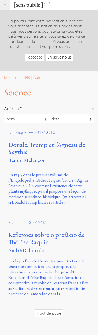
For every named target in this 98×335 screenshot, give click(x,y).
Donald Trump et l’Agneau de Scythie (46, 148)
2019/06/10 (44, 132)
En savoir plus (59, 57)
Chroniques (18, 132)
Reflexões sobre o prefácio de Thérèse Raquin (46, 239)
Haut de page (49, 313)
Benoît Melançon (27, 160)
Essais (13, 222)
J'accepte (34, 57)
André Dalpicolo (26, 250)
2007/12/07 (35, 222)
